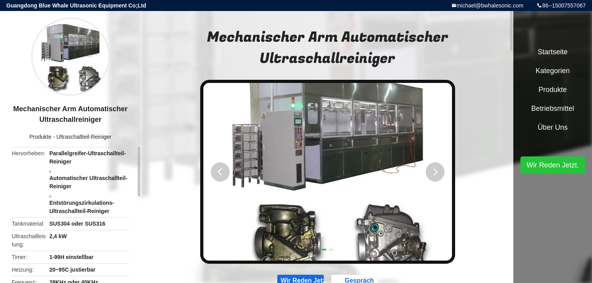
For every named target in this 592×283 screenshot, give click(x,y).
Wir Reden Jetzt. (552, 165)
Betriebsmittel (552, 108)
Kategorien (552, 71)
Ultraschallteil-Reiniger (83, 137)
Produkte (41, 137)
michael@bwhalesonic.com (490, 5)
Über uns (553, 127)
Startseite (553, 52)
